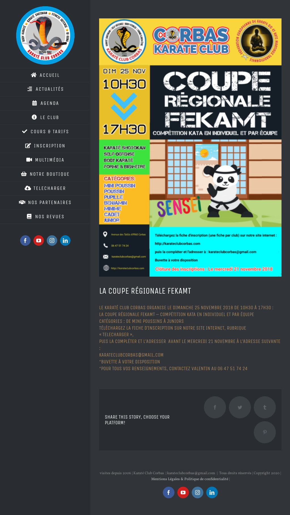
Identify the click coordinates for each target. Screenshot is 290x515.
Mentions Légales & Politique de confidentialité (189, 479)
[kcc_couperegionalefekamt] (190, 147)
